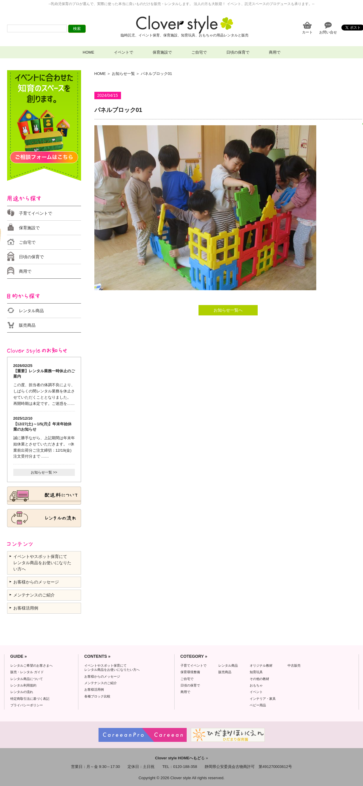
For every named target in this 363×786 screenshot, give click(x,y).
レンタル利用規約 (23, 685)
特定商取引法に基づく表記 (29, 698)
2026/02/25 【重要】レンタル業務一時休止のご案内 (44, 370)
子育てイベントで (35, 213)
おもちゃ (256, 685)
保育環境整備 (190, 672)
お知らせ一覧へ (228, 310)
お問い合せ (328, 32)
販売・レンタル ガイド (27, 672)
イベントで (123, 52)
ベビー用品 (258, 705)
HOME (88, 52)
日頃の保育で (237, 52)
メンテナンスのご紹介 (34, 595)
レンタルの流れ (21, 692)
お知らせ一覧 (123, 73)
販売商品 (27, 325)
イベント (256, 692)
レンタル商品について (26, 679)
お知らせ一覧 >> (44, 472)
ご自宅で (199, 52)
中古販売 (294, 665)
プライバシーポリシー (26, 705)
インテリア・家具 (263, 698)
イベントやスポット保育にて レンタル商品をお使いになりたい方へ (42, 562)
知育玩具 (256, 672)
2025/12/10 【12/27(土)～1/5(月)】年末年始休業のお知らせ (42, 423)
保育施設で (162, 52)
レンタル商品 (31, 310)
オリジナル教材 (261, 665)
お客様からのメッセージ (36, 582)
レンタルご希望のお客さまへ (31, 665)
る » (181, 758)
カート (307, 32)
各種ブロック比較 (97, 696)
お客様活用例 (25, 608)
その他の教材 (259, 679)
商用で (274, 52)
